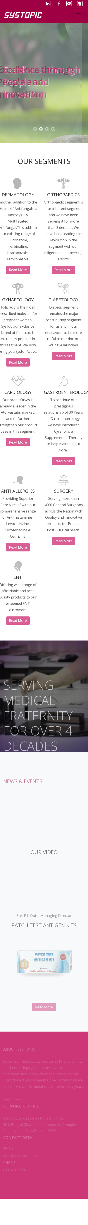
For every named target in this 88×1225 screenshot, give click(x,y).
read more (14, 269)
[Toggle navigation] (78, 15)
